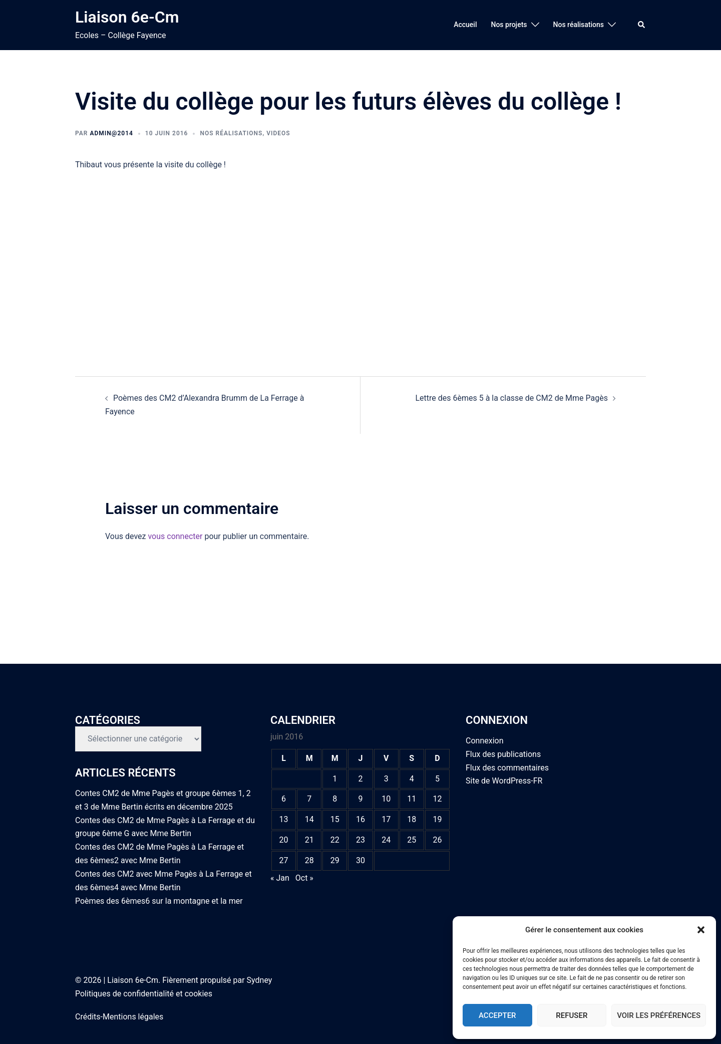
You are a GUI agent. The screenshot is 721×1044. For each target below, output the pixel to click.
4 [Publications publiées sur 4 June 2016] (412, 779)
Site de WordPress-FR (504, 781)
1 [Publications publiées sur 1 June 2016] (334, 779)
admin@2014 (111, 133)
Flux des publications (503, 754)
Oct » (304, 878)
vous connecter (175, 536)
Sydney (259, 980)
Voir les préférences (658, 1015)
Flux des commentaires (507, 767)
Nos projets (509, 25)
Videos (278, 133)
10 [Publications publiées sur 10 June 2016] (386, 799)
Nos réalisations (578, 25)
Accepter (497, 1015)
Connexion (484, 740)
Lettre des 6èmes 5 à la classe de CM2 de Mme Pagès (511, 398)
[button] (701, 930)
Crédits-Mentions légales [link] (119, 1016)
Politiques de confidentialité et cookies (143, 993)
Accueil (465, 25)
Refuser (571, 1015)
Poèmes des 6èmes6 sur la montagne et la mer (159, 901)
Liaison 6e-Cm (127, 17)
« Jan (279, 878)
